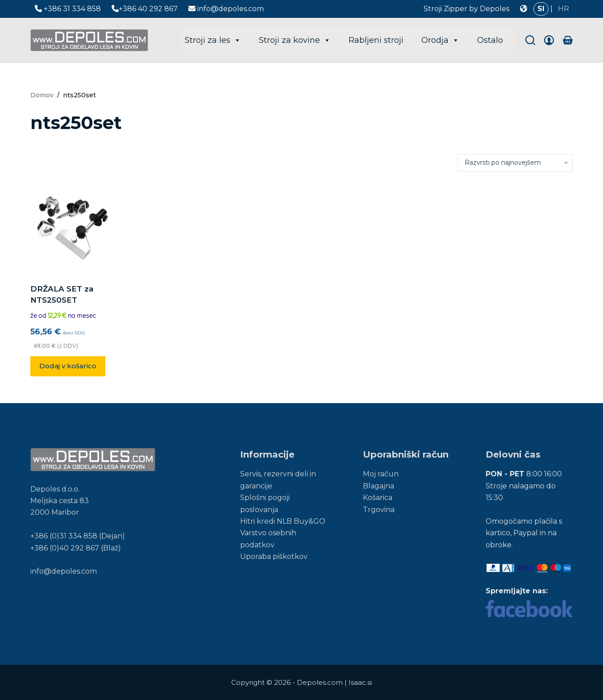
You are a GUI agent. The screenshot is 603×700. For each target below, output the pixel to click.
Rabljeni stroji (376, 40)
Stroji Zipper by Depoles (466, 8)
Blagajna (378, 486)
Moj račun (381, 474)
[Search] (530, 40)
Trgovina (379, 509)
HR (563, 8)
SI (541, 8)
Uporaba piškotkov (274, 556)
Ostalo (490, 40)
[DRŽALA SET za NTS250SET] (72, 227)
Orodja (440, 40)
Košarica (377, 497)
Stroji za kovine (295, 40)
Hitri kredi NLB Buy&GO (282, 521)
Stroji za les (213, 40)
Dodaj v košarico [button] (67, 366)
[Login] (549, 40)
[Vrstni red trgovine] (515, 163)
